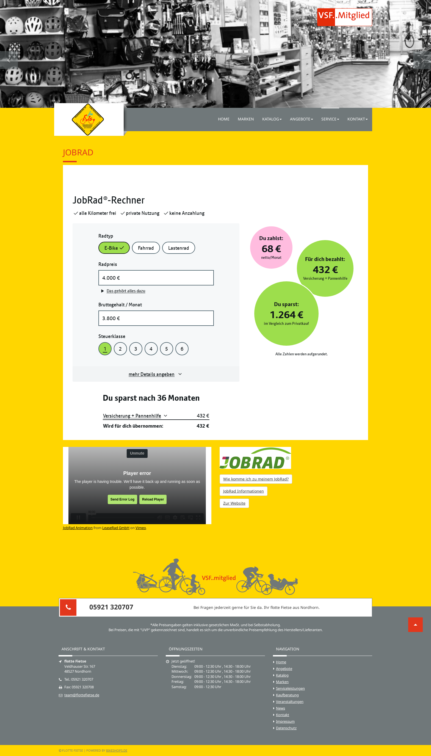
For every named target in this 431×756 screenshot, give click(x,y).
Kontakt (282, 714)
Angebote (284, 668)
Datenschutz (286, 727)
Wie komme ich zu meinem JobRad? (256, 479)
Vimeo (141, 527)
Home (224, 119)
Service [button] (330, 119)
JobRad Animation (78, 527)
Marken (246, 119)
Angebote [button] (301, 119)
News (280, 708)
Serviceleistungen (290, 688)
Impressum (285, 721)
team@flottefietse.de (81, 694)
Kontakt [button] (357, 119)
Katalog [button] (272, 119)
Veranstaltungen (289, 701)
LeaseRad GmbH (115, 527)
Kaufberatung (287, 694)
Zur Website (234, 503)
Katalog (282, 675)
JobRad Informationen (243, 491)
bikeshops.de (116, 750)
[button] (9, 54)
